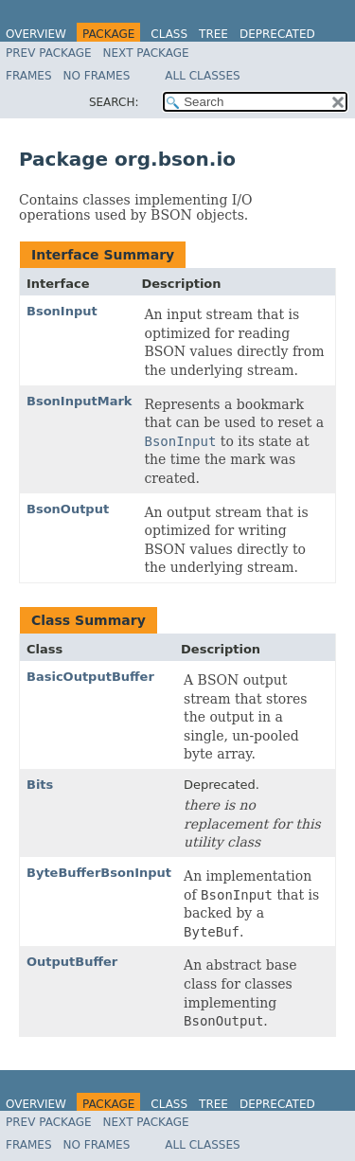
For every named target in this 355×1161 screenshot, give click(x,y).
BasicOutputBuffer (90, 677)
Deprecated (277, 34)
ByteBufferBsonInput (99, 873)
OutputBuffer (72, 962)
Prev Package (49, 53)
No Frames (97, 75)
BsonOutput (68, 509)
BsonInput (62, 311)
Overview (36, 34)
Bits (40, 784)
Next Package (146, 53)
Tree (213, 34)
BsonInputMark (79, 401)
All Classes (202, 75)
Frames (29, 75)
